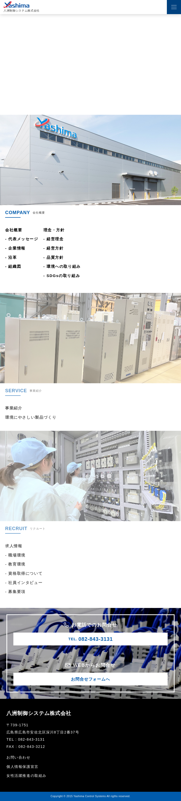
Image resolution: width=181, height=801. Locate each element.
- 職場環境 (15, 559)
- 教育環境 (15, 568)
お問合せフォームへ (90, 679)
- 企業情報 (15, 248)
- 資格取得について (23, 577)
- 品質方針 (53, 257)
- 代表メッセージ (21, 239)
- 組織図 (13, 266)
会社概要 (13, 230)
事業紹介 (13, 412)
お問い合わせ (18, 757)
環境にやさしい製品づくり (30, 421)
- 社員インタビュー (23, 587)
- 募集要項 (15, 596)
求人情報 (13, 550)
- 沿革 (11, 257)
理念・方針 (54, 230)
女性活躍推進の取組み (26, 776)
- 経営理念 (53, 239)
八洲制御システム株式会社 (38, 713)
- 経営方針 (53, 248)
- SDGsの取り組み (61, 275)
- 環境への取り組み (62, 266)
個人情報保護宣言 (22, 767)
